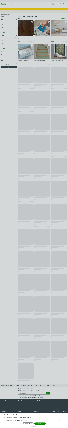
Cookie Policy (17, 420)
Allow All (40, 423)
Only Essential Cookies (28, 423)
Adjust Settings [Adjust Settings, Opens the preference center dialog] (34, 426)
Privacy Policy (24, 420)
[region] (34, 420)
